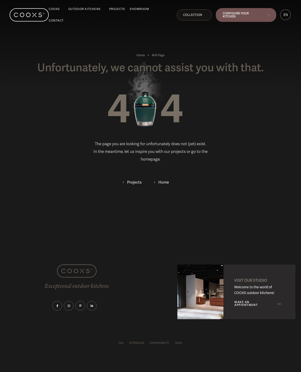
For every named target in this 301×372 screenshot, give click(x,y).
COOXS (54, 9)
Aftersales (136, 343)
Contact (56, 20)
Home (140, 55)
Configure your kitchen (236, 14)
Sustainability (159, 343)
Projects (117, 9)
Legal (178, 343)
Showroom (139, 9)
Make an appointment (246, 304)
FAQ (121, 343)
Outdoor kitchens (84, 9)
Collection (192, 15)
